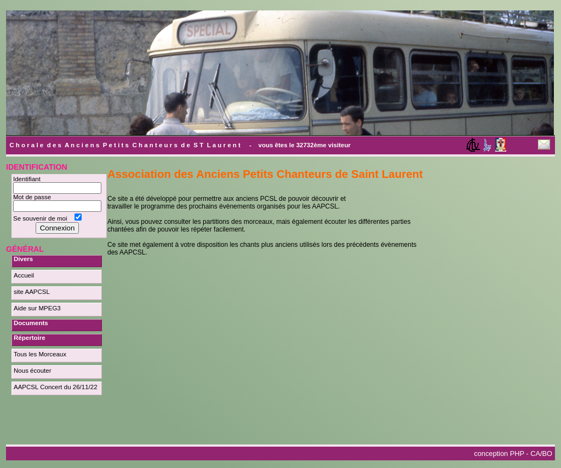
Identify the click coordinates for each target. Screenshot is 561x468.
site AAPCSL (32, 291)
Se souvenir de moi (42, 218)
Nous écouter (32, 370)
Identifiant (28, 179)
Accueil (24, 275)
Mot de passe (34, 197)
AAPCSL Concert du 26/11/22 (56, 387)
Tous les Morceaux (40, 354)
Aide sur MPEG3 (37, 308)
